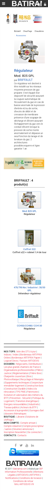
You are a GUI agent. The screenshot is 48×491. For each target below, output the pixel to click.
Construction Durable (15, 388)
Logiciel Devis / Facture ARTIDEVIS (21, 360)
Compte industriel (12, 426)
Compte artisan (27, 422)
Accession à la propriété (16, 410)
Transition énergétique (27, 401)
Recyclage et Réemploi (32, 379)
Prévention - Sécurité (20, 398)
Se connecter (34, 432)
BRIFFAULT (25, 80)
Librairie (20, 416)
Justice (7, 373)
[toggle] (4, 4)
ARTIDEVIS (22, 474)
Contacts (22, 435)
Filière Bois (35, 373)
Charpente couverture (14, 376)
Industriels (34, 404)
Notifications (11, 478)
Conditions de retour (23, 481)
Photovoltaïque (11, 379)
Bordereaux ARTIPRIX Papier (26, 357)
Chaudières (39, 31)
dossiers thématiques (15, 413)
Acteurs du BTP (28, 407)
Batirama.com (20, 468)
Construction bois (34, 385)
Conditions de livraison (30, 478)
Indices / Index (11, 354)
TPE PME (20, 391)
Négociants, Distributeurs (28, 364)
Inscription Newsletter (15, 432)
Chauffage (27, 31)
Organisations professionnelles (19, 370)
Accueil (17, 31)
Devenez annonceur (23, 429)
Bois (29, 376)
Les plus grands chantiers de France (22, 367)
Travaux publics (11, 407)
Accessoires (21, 36)
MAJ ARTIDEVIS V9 (24, 484)
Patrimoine (32, 391)
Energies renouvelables (15, 404)
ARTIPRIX (34, 474)
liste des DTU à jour (26, 351)
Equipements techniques (17, 382)
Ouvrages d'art (36, 410)
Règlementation (21, 373)
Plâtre (39, 370)
